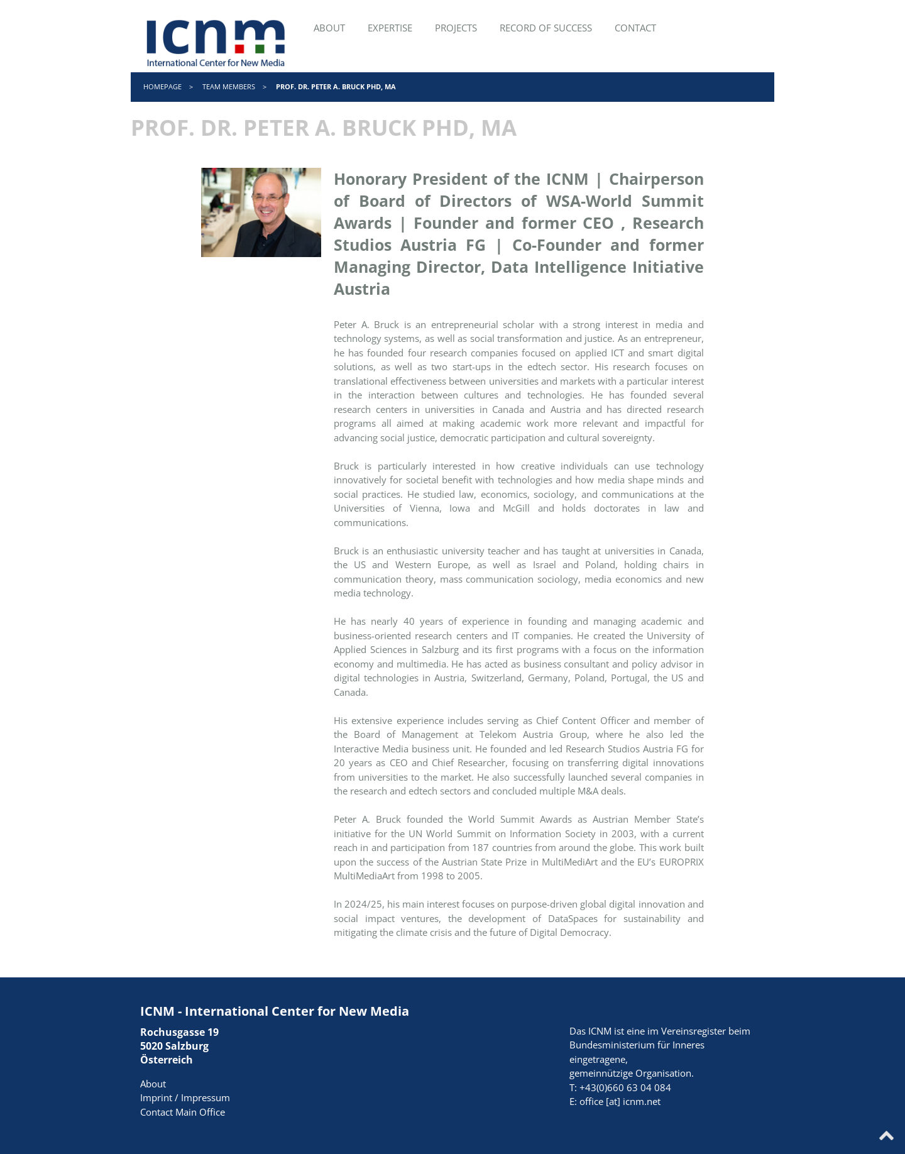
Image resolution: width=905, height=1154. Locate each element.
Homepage (162, 86)
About (153, 1083)
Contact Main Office (182, 1112)
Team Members (228, 86)
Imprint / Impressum (185, 1097)
